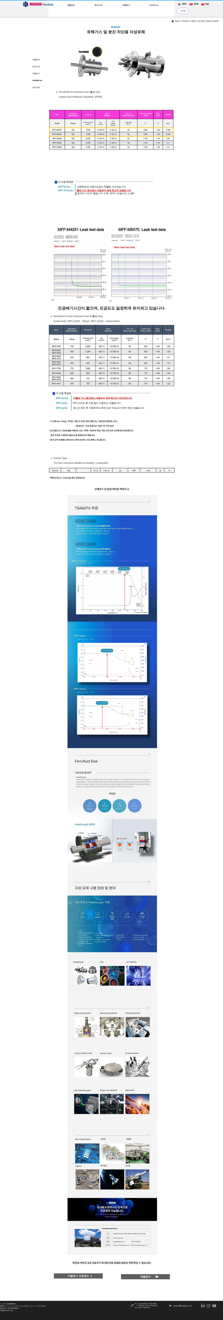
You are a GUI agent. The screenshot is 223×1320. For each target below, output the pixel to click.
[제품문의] (145, 1276)
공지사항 (36, 87)
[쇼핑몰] (182, 10)
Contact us (37, 80)
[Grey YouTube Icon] (214, 1305)
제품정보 (36, 59)
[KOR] (184, 4)
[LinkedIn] (202, 1305)
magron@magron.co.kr (182, 1306)
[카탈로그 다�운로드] (78, 1276)
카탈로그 (36, 73)
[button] (71, 5)
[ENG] (196, 4)
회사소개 (36, 66)
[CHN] (207, 4)
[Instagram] (208, 1305)
